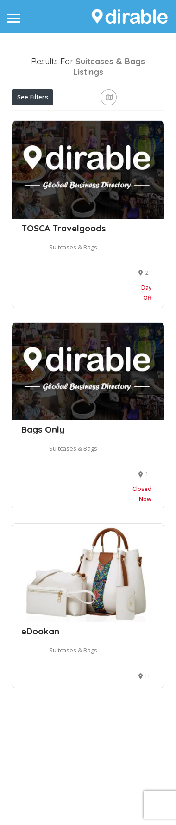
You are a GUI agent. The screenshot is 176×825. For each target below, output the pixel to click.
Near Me (54, 138)
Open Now (74, 117)
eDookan (40, 719)
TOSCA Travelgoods (63, 316)
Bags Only (42, 517)
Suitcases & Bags (73, 335)
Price (29, 117)
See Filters (32, 97)
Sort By (31, 159)
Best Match (107, 138)
